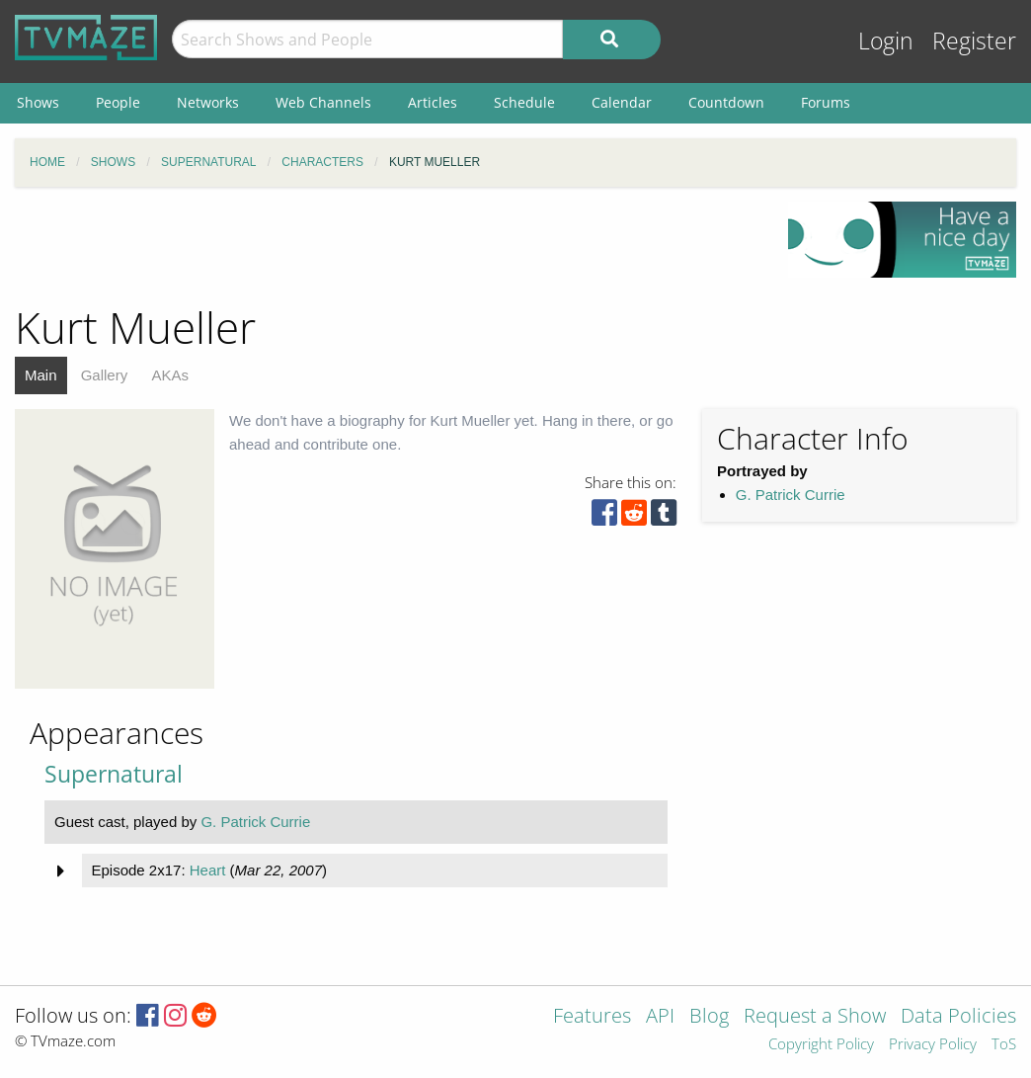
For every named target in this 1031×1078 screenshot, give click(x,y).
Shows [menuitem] (38, 102)
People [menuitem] (118, 102)
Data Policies (958, 1017)
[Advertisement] (387, 246)
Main (41, 375)
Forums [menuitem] (825, 102)
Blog (709, 1017)
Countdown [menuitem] (726, 102)
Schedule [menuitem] (524, 102)
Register (974, 41)
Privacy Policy (933, 1045)
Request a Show (815, 1017)
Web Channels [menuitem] (323, 102)
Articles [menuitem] (432, 102)
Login (885, 41)
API (660, 1017)
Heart (208, 870)
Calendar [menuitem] (622, 102)
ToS (1003, 1045)
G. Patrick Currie (790, 494)
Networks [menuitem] (208, 102)
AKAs (170, 375)
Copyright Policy (821, 1045)
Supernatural (113, 774)
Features (592, 1017)
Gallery (104, 375)
